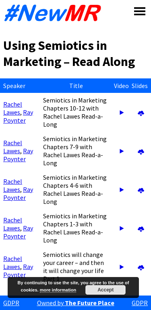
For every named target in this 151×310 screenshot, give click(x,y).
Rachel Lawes (12, 108)
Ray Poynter (18, 116)
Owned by (75, 303)
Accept (105, 290)
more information (58, 289)
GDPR (11, 303)
